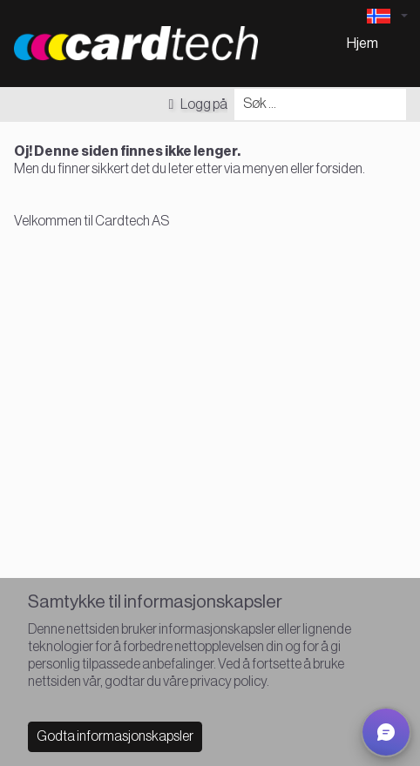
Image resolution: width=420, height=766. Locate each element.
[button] (386, 732)
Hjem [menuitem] (362, 43)
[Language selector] (387, 16)
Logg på (197, 104)
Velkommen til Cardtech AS (91, 221)
